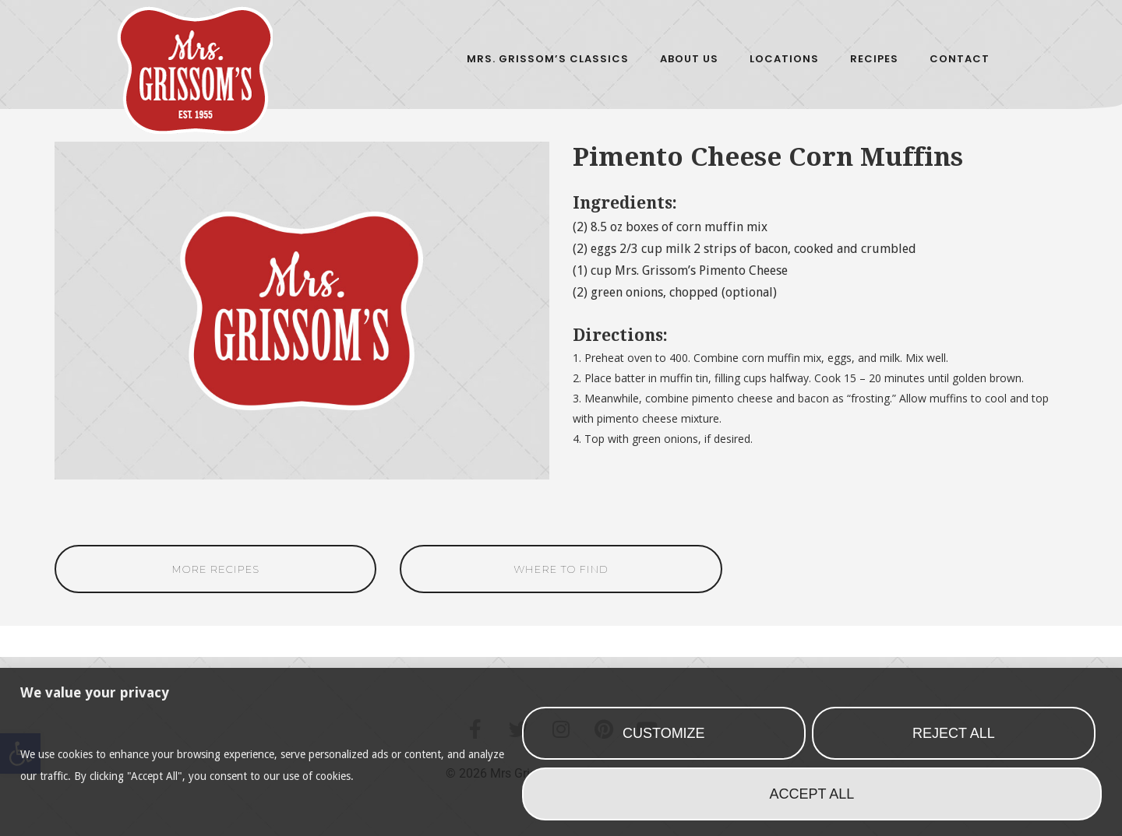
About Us (689, 58)
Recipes (874, 58)
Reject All (953, 733)
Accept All (812, 794)
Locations (784, 58)
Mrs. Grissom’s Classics (548, 58)
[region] (561, 752)
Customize (664, 733)
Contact (960, 58)
